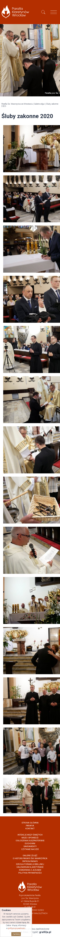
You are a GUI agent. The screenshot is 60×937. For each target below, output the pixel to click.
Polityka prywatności (30, 873)
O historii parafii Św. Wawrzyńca (30, 858)
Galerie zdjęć (39, 104)
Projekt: (40, 932)
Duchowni (30, 843)
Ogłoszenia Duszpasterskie (30, 840)
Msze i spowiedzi (30, 837)
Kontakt (30, 828)
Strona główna (30, 823)
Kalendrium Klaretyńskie (30, 867)
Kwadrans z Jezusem (30, 870)
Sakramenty (30, 846)
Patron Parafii (30, 861)
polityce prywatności (16, 928)
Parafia (30, 825)
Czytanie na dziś (30, 849)
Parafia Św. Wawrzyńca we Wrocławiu (17, 104)
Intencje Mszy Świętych (30, 835)
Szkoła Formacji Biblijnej (30, 864)
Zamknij (16, 934)
